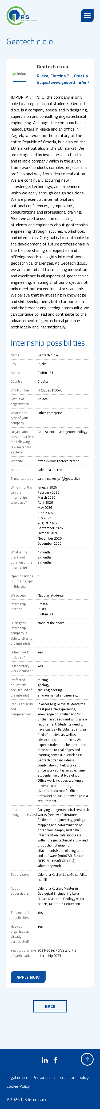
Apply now (28, 977)
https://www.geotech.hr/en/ (63, 82)
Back (50, 1006)
